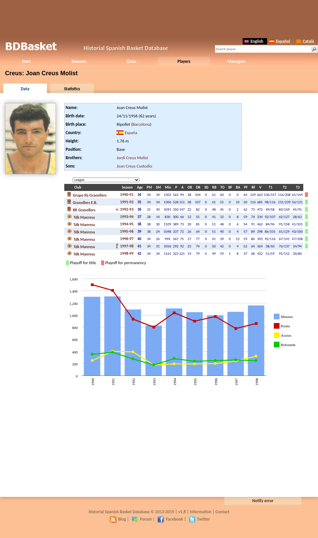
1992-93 (127, 209)
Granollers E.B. (82, 202)
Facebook (170, 519)
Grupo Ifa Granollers (86, 194)
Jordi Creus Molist (132, 157)
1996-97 (127, 239)
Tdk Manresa (81, 216)
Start (26, 61)
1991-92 (127, 202)
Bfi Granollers (81, 209)
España (131, 132)
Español (279, 41)
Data (25, 88)
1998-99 (127, 253)
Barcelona (141, 124)
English (253, 41)
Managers (236, 61)
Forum (142, 519)
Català (305, 41)
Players (183, 61)
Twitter (199, 519)
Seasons (79, 61)
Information (200, 511)
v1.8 (182, 511)
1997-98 (127, 246)
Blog (118, 519)
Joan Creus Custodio (134, 166)
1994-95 (127, 224)
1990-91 (127, 195)
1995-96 (127, 231)
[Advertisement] (159, 18)
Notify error (262, 500)
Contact (222, 511)
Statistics (72, 88)
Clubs (131, 61)
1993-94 (127, 217)
